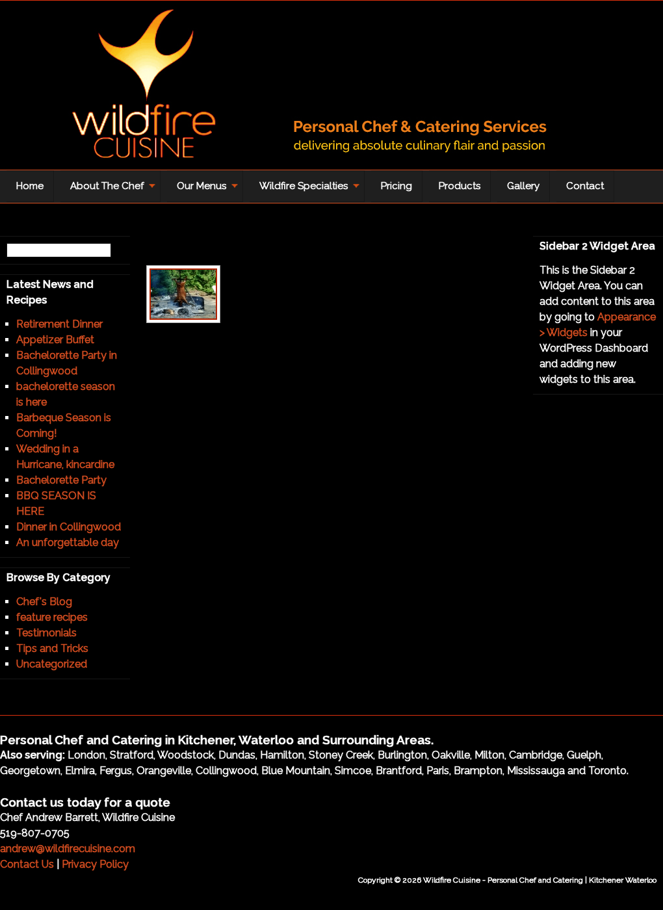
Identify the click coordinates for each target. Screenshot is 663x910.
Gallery (523, 186)
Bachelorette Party (61, 480)
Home (30, 186)
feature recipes (52, 617)
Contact (585, 186)
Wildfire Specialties (306, 190)
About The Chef (109, 190)
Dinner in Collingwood (68, 527)
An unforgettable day (67, 542)
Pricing (396, 186)
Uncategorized (51, 664)
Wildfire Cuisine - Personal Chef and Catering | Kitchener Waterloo (292, 88)
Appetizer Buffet (55, 339)
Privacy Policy (95, 864)
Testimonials (46, 633)
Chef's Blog (44, 601)
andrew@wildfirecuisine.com (67, 848)
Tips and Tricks (52, 648)
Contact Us (27, 864)
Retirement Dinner (59, 324)
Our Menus (204, 190)
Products (459, 186)
